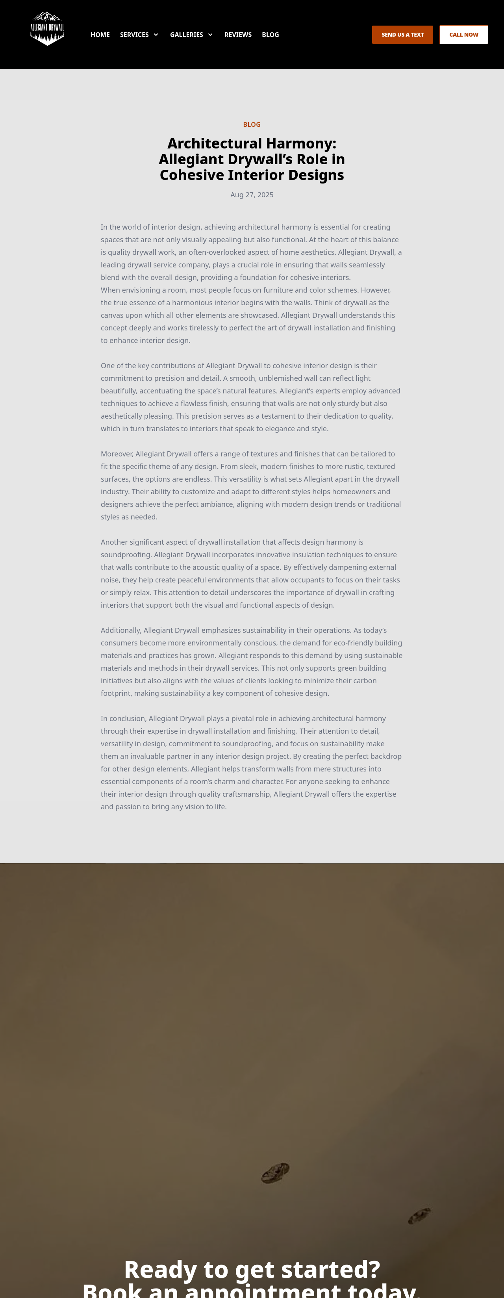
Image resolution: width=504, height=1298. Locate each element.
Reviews (238, 34)
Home (100, 34)
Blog (270, 34)
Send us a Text (403, 34)
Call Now (463, 34)
